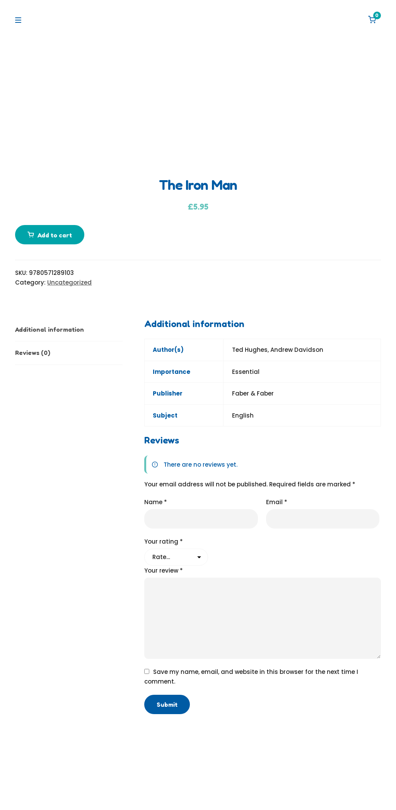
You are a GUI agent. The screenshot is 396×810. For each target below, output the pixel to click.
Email (276, 502)
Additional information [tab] (49, 329)
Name (155, 502)
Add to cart (55, 235)
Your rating (163, 541)
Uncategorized (69, 282)
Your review (163, 570)
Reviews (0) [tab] (32, 352)
